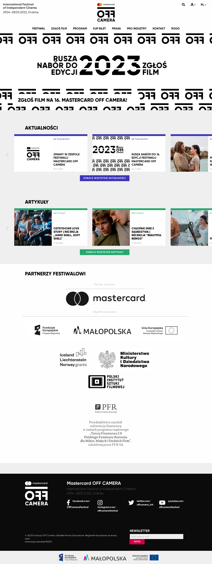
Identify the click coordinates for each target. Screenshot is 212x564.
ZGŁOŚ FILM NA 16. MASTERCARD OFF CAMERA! (72, 100)
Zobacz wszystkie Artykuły (105, 252)
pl (203, 4)
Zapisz (137, 541)
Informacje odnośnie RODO (38, 542)
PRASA (116, 28)
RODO (175, 28)
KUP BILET (99, 28)
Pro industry (137, 28)
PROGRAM (80, 28)
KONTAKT (159, 28)
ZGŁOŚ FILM (59, 28)
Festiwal (38, 28)
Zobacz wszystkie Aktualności (104, 178)
